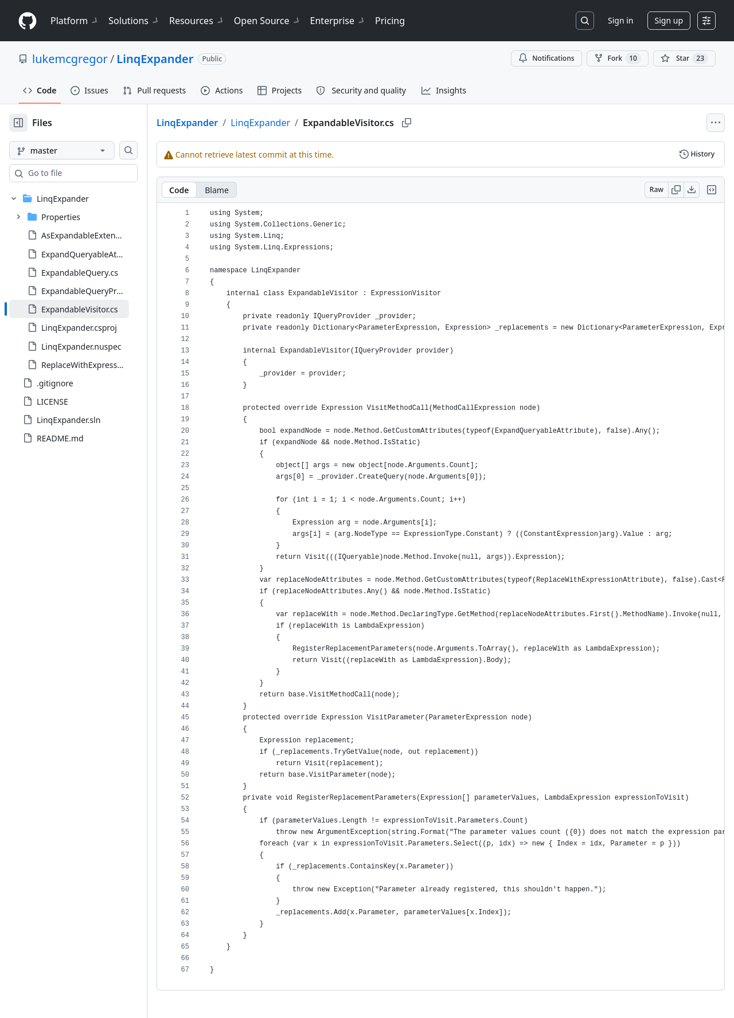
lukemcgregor (70, 58)
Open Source (267, 20)
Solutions (134, 20)
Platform (74, 20)
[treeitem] (87, 309)
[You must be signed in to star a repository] (684, 58)
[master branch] (80, 150)
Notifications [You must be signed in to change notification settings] (546, 58)
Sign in (620, 20)
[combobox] (96, 173)
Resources (197, 20)
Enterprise (338, 20)
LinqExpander (154, 58)
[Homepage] (27, 20)
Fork (617, 58)
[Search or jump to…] (585, 20)
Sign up (669, 20)
